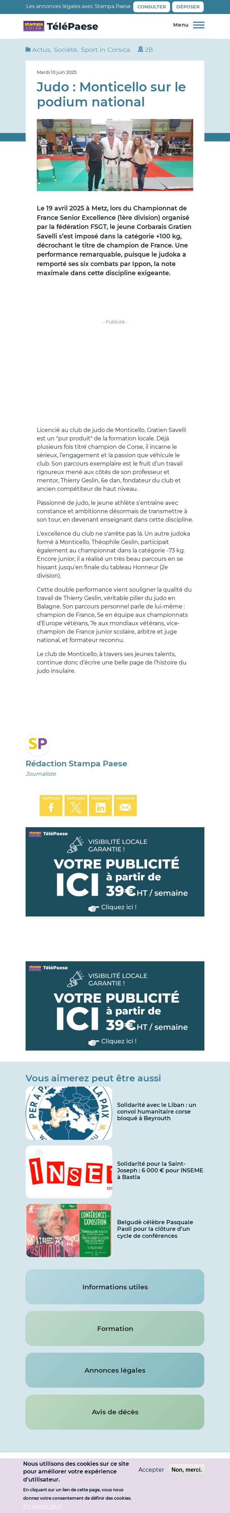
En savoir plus (42, 1506)
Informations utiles (115, 1287)
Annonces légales (115, 1370)
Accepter (151, 1469)
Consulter (151, 6)
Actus (41, 49)
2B (149, 49)
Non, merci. (186, 1470)
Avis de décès (115, 1412)
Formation (115, 1328)
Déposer (187, 6)
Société (65, 49)
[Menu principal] (187, 25)
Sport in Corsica (105, 49)
